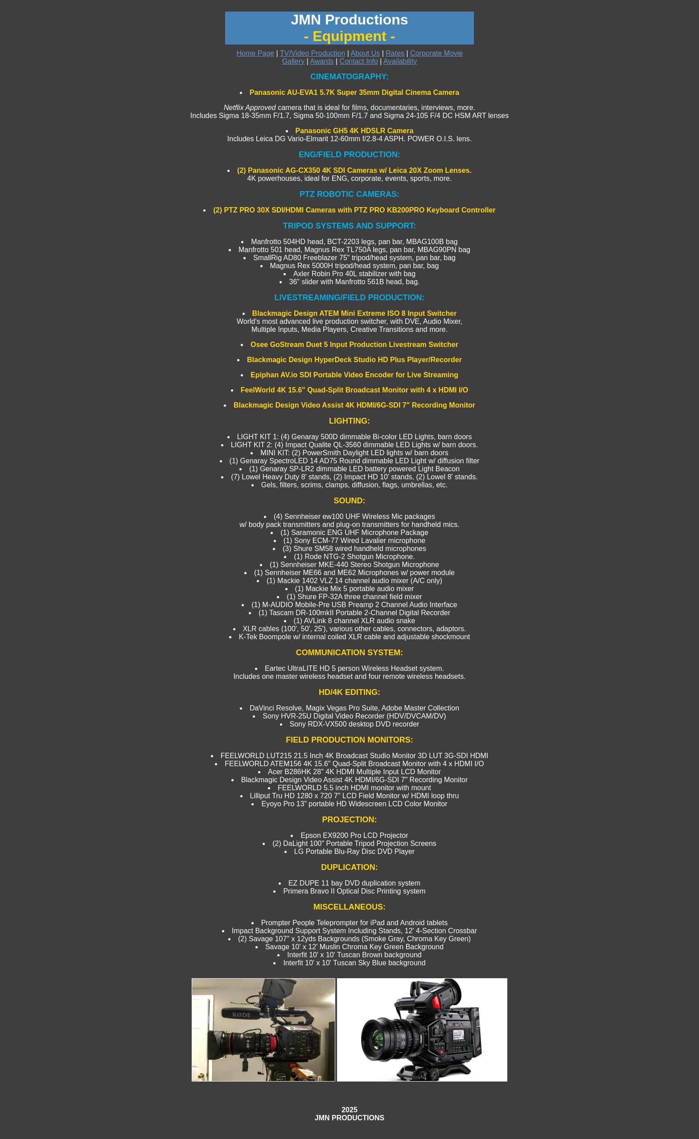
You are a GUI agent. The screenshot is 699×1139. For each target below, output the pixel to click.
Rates (395, 53)
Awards (322, 61)
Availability (400, 61)
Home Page (256, 53)
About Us (365, 53)
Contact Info (359, 61)
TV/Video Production (312, 53)
